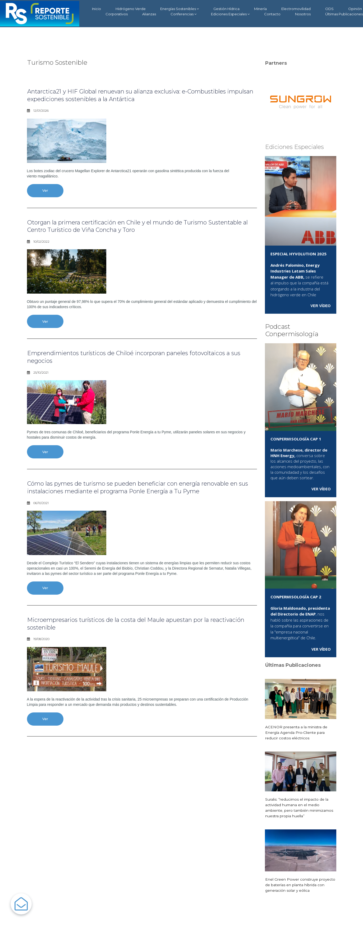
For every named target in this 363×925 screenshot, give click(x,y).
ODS (329, 9)
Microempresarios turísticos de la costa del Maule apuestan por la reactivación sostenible (129, 626)
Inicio (96, 9)
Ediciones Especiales (230, 14)
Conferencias (183, 14)
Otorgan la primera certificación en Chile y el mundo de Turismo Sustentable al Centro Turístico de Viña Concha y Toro (127, 226)
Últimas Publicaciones (344, 14)
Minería (260, 9)
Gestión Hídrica (226, 9)
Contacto (272, 14)
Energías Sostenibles (179, 9)
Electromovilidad (296, 9)
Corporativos (116, 14)
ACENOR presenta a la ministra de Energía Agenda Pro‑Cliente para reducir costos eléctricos (296, 732)
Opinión (355, 9)
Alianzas (149, 14)
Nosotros (303, 14)
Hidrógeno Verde (131, 9)
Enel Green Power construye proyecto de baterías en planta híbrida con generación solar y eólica (300, 885)
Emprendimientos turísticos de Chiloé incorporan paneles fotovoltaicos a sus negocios (140, 358)
